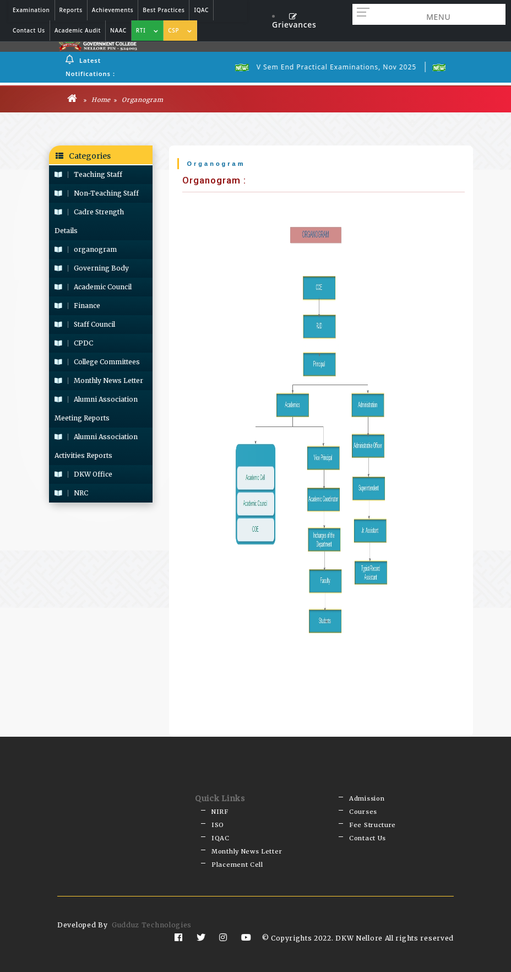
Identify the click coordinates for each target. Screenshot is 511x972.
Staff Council (85, 324)
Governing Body (92, 268)
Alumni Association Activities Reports (96, 446)
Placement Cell (237, 864)
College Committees (97, 362)
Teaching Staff (88, 174)
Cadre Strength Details (89, 221)
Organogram (138, 100)
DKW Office (83, 474)
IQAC (220, 838)
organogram (86, 249)
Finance (77, 305)
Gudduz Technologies (152, 925)
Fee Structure (372, 825)
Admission (366, 798)
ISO (217, 825)
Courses (363, 812)
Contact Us (367, 838)
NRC (71, 493)
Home (97, 100)
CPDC (74, 343)
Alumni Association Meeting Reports (96, 408)
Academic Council (93, 287)
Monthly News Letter (99, 380)
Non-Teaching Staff (97, 193)
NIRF (220, 812)
